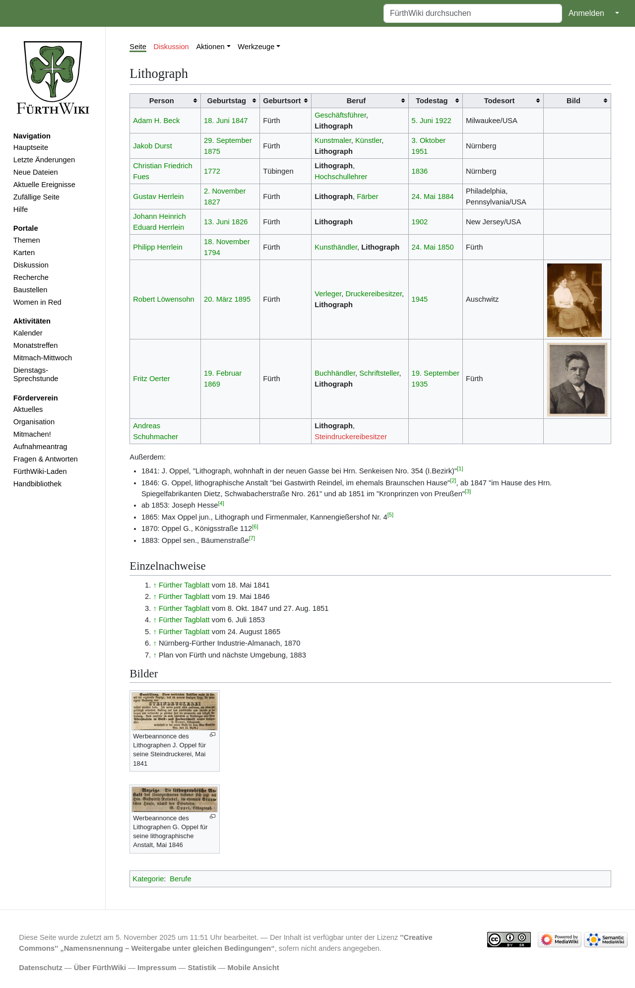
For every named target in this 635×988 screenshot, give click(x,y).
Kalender (28, 333)
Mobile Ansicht (253, 968)
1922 (443, 121)
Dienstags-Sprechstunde (36, 374)
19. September (436, 373)
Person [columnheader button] (161, 101)
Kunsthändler (336, 247)
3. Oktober (429, 140)
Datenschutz (41, 968)
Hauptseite (30, 147)
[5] (390, 515)
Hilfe (20, 209)
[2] (453, 480)
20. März (218, 299)
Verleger (328, 294)
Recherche (31, 277)
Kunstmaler (333, 140)
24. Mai (424, 196)
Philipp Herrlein (158, 247)
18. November (227, 242)
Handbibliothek (37, 484)
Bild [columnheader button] (573, 101)
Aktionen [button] (210, 47)
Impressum (157, 968)
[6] (255, 526)
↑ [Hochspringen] (154, 585)
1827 (212, 202)
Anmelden (586, 13)
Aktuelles (28, 409)
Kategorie (148, 879)
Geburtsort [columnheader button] (282, 101)
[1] (460, 468)
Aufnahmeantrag (40, 447)
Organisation (34, 422)
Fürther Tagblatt (184, 585)
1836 (420, 171)
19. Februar (223, 373)
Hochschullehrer (341, 177)
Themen (26, 240)
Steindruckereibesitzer (351, 437)
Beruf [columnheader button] (356, 101)
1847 (240, 121)
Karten (24, 253)
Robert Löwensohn (163, 299)
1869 (212, 384)
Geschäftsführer (340, 115)
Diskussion (31, 265)
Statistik (202, 968)
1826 (240, 222)
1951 (420, 151)
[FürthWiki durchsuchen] (472, 13)
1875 (212, 151)
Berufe (180, 879)
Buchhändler (335, 373)
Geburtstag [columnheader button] (226, 101)
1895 (242, 299)
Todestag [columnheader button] (431, 101)
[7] (252, 538)
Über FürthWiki (100, 968)
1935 (420, 384)
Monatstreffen (35, 345)
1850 (446, 247)
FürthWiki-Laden (40, 471)
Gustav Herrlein (158, 196)
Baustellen (30, 290)
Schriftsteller (379, 373)
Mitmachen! (32, 434)
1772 (212, 171)
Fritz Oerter (151, 379)
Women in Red (37, 302)
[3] (468, 491)
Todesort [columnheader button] (499, 101)
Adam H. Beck (156, 121)
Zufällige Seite (36, 197)
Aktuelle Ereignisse (44, 185)
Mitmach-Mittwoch (42, 358)
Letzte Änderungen (44, 160)
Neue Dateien (35, 172)
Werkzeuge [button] (256, 47)
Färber (367, 196)
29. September (228, 140)
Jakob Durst (152, 146)
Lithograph (334, 126)
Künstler (368, 140)
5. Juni (422, 121)
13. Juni (217, 222)
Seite (137, 47)
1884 (446, 196)
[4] (221, 503)
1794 (212, 253)
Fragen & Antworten (45, 459)
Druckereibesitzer (373, 294)
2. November (225, 191)
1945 (420, 299)
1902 (420, 222)
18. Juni (217, 121)
